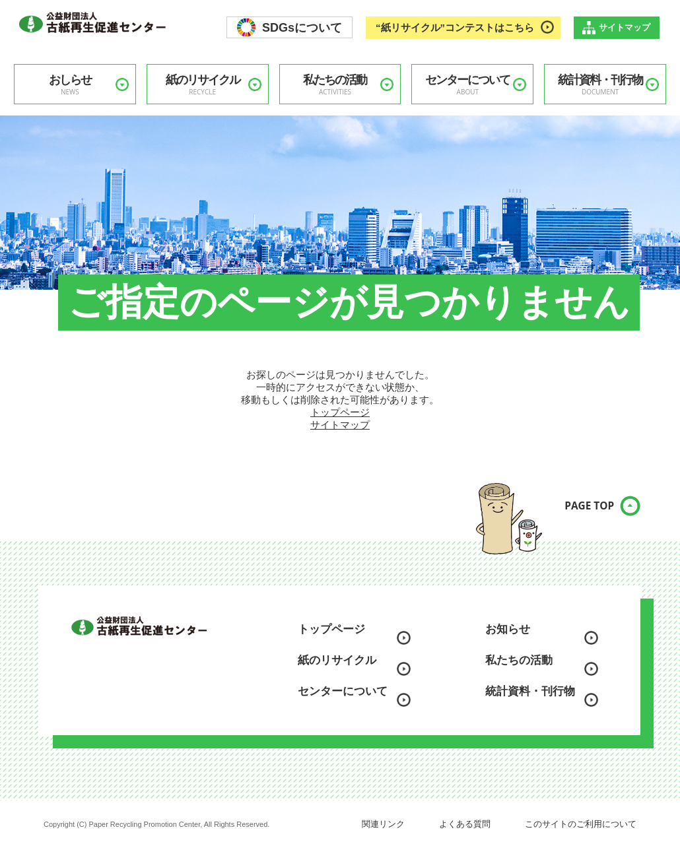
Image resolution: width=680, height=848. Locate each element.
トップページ (340, 412)
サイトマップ (624, 27)
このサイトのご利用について (580, 824)
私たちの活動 (335, 84)
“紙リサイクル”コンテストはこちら (455, 27)
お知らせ (507, 629)
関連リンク (383, 824)
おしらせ (70, 84)
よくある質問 (465, 824)
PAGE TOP (578, 514)
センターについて (467, 84)
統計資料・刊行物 (600, 84)
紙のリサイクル (202, 84)
